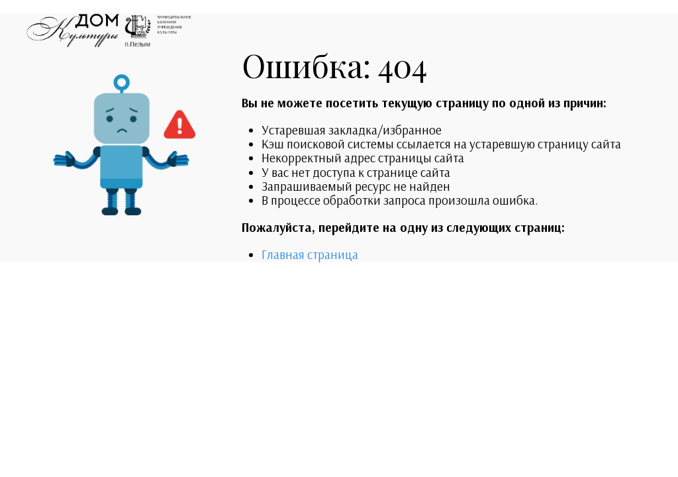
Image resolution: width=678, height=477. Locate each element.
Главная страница (310, 254)
